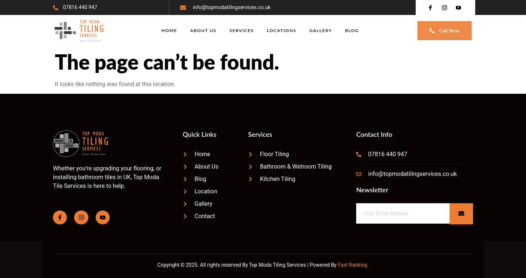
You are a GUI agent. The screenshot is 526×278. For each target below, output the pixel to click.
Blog (352, 30)
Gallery (320, 30)
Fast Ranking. (353, 265)
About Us (203, 30)
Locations (281, 30)
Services (242, 30)
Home (169, 30)
